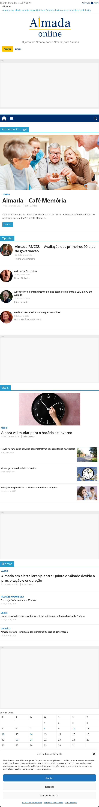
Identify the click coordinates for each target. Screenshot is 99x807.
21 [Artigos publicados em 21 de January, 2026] (31, 739)
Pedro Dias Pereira (25, 258)
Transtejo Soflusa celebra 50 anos (18, 600)
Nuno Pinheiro (22, 278)
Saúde (6, 194)
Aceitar (49, 778)
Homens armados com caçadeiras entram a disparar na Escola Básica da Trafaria (43, 616)
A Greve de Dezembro (25, 271)
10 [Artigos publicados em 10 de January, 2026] (73, 728)
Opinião (7, 238)
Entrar (18, 48)
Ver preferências (49, 795)
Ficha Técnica (71, 802)
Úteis (5, 387)
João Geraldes (21, 302)
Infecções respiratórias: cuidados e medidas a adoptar (29, 487)
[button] (94, 753)
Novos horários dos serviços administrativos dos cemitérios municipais (38, 448)
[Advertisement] (49, 85)
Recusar (49, 786)
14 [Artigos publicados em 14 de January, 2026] (31, 734)
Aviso (4, 570)
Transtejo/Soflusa (12, 596)
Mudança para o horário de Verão (18, 468)
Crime (4, 612)
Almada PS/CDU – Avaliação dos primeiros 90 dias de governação (55, 248)
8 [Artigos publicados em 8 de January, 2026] (44, 728)
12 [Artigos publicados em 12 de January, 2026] (3, 734)
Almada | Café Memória (34, 200)
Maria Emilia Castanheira (27, 319)
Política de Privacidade (32, 802)
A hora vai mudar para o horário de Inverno (36, 432)
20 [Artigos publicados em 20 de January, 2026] (17, 739)
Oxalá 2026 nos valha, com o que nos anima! (37, 312)
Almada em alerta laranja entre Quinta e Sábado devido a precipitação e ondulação (46, 10)
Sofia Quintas (31, 205)
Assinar (7, 48)
